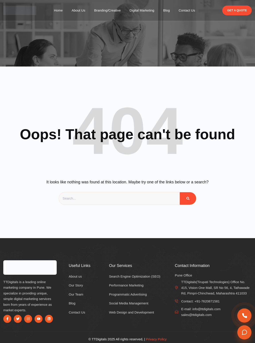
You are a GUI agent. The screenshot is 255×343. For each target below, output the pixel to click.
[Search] (188, 198)
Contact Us (187, 10)
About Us (78, 10)
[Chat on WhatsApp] (244, 332)
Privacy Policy (156, 339)
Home (58, 10)
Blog (166, 10)
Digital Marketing (141, 10)
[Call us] (244, 315)
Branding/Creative (107, 10)
